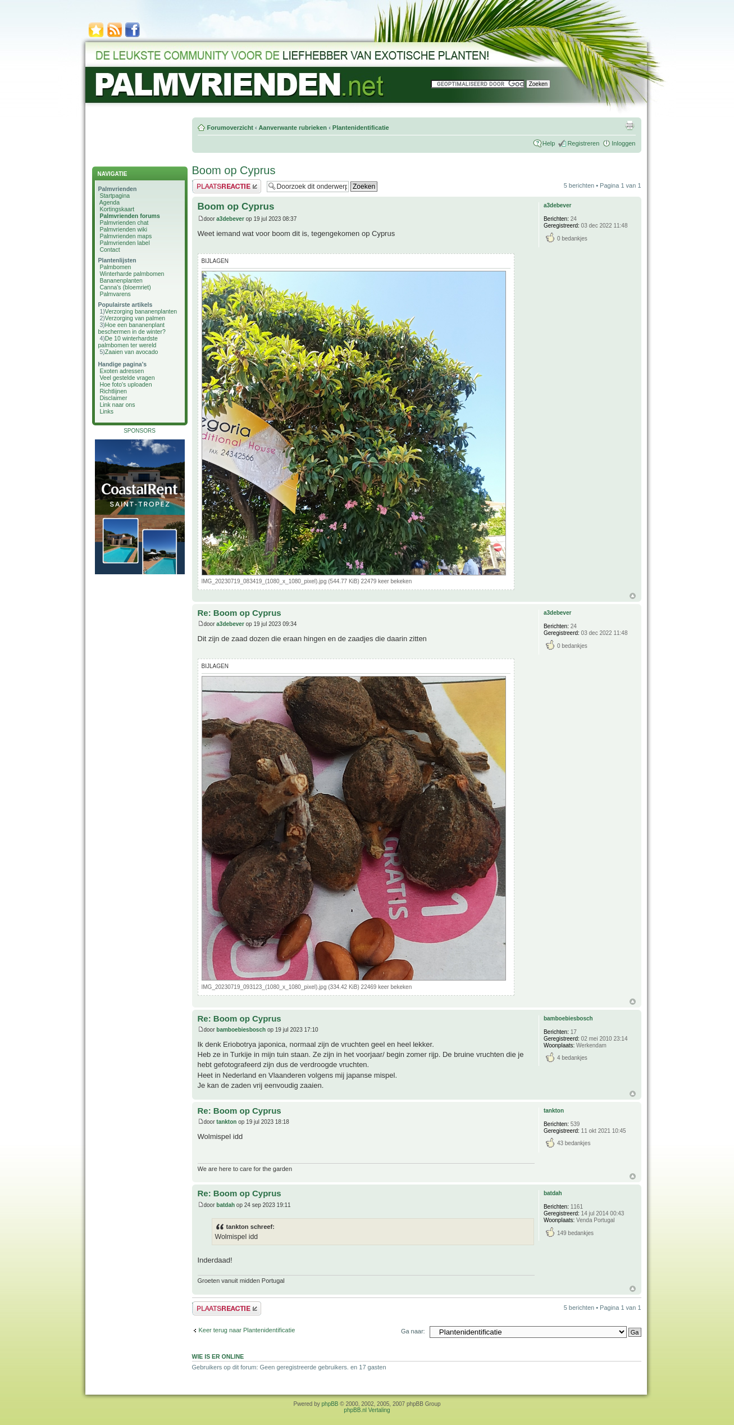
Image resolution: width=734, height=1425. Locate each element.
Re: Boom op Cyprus (239, 613)
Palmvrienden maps (125, 236)
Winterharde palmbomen (131, 273)
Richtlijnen (112, 391)
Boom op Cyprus (234, 170)
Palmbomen (115, 267)
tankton (226, 1122)
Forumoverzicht (230, 127)
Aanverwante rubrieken (292, 127)
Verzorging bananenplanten (141, 311)
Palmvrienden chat (123, 222)
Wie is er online (218, 1356)
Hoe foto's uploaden (125, 384)
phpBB (330, 1404)
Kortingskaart (116, 209)
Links (106, 411)
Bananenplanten (121, 280)
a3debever (230, 219)
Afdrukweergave (629, 125)
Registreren (583, 143)
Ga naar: (413, 1331)
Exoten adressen (121, 370)
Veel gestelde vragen (126, 377)
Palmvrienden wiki (123, 229)
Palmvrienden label (124, 242)
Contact (109, 249)
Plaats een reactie (226, 186)
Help (548, 143)
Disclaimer (113, 397)
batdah (225, 1205)
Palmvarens (114, 294)
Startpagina (114, 195)
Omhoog (633, 596)
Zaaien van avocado (131, 351)
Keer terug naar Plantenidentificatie (247, 1330)
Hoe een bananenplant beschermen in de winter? (132, 328)
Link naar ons (117, 404)
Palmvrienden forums (129, 215)
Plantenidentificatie (360, 127)
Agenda (109, 202)
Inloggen (623, 143)
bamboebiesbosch (241, 1030)
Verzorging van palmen (135, 318)
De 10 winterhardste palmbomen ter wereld (128, 341)
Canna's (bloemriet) (125, 287)
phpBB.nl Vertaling (367, 1410)
